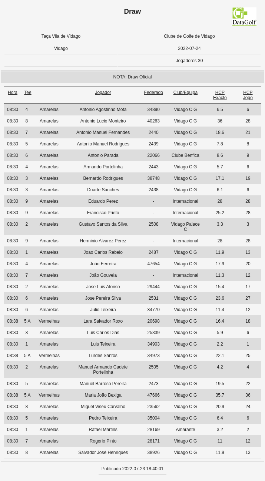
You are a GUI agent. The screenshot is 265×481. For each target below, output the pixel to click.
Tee (27, 92)
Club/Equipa (185, 92)
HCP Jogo (248, 95)
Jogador (103, 92)
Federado (153, 92)
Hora (12, 92)
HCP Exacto (220, 95)
